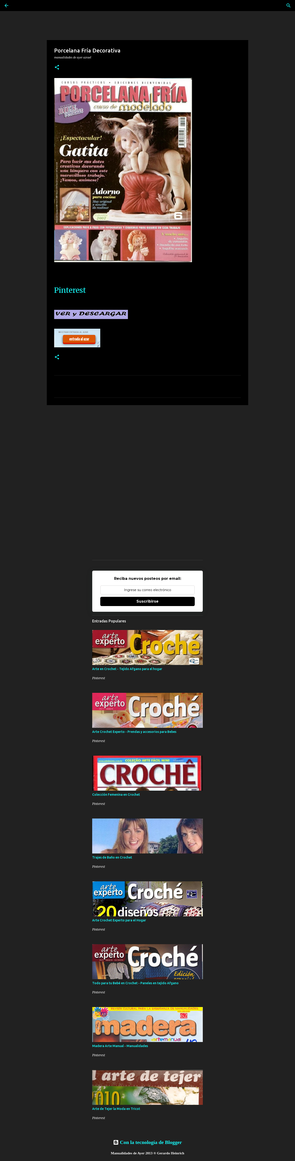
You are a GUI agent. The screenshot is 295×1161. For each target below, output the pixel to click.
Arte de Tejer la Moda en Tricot (116, 1109)
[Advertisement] (147, 444)
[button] (57, 67)
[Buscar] (288, 5)
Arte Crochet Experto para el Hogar (119, 920)
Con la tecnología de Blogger (147, 1142)
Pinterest (70, 290)
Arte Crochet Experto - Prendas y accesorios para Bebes (134, 732)
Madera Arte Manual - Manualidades (120, 1046)
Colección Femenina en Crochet (116, 794)
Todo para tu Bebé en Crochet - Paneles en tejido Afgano (135, 983)
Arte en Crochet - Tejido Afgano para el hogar (127, 669)
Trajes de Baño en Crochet (112, 857)
